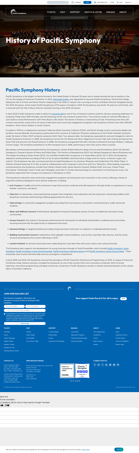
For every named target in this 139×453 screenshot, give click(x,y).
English (127, 2)
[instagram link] (98, 364)
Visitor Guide (30, 335)
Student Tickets (9, 344)
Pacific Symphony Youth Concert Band (106, 251)
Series (6, 335)
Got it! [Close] (119, 449)
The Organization (99, 332)
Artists (95, 338)
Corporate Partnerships (56, 341)
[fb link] (94, 364)
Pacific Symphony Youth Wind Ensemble (34, 251)
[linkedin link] (106, 364)
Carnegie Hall (58, 114)
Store (117, 332)
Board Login (120, 344)
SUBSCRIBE (24, 323)
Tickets (51, 12)
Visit (62, 12)
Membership (53, 335)
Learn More (75, 332)
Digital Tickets (9, 341)
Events (51, 338)
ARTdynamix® (119, 387)
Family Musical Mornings (79, 338)
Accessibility (30, 338)
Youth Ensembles (76, 341)
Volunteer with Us (121, 335)
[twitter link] (102, 364)
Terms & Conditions (122, 341)
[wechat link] (118, 364)
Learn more (86, 449)
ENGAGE (110, 12)
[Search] (58, 2)
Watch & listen (93, 12)
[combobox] (7, 310)
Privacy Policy (120, 338)
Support (75, 12)
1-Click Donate (53, 332)
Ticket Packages (9, 338)
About (123, 12)
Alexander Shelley (61, 99)
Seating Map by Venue (11, 351)
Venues (28, 332)
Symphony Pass (9, 347)
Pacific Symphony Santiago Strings (69, 251)
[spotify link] (114, 364)
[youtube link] (110, 364)
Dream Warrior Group (130, 387)
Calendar (7, 332)
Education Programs (78, 335)
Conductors (97, 335)
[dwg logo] (69, 289)
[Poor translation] (7, 405)
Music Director (98, 341)
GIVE (123, 299)
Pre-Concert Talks (32, 341)
